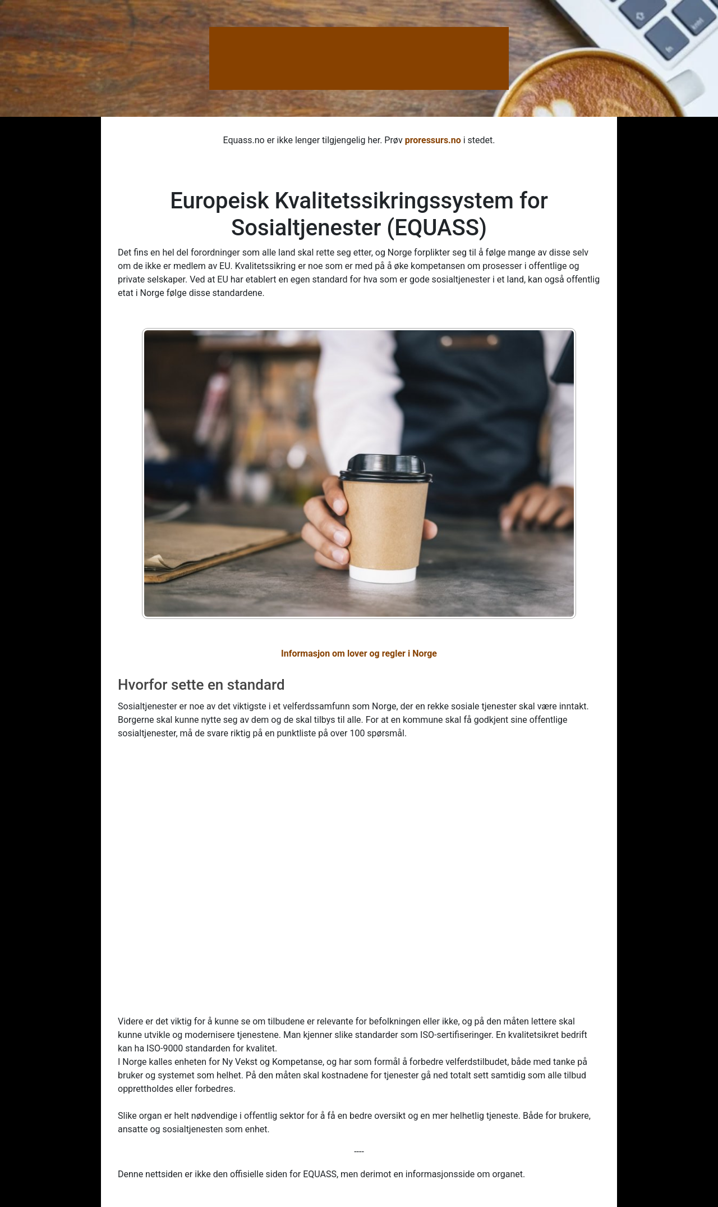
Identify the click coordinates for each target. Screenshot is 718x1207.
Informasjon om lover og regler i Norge (359, 653)
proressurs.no (433, 140)
